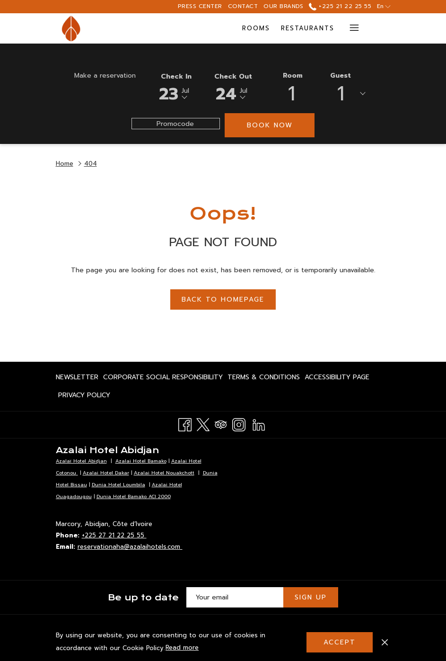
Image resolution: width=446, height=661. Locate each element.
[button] (176, 86)
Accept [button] (340, 642)
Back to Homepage (223, 299)
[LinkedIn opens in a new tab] (258, 423)
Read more (183, 648)
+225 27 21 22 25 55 (114, 535)
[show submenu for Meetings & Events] (336, 28)
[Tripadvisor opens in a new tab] (220, 423)
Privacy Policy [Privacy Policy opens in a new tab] (84, 396)
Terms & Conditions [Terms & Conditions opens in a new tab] (263, 378)
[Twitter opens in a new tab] (203, 423)
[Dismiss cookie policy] (385, 642)
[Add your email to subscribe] (234, 597)
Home (64, 163)
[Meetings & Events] (286, 28)
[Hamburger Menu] (350, 28)
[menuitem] (78, 377)
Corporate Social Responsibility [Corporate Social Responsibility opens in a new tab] (163, 378)
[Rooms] (157, 28)
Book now (270, 125)
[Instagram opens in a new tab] (238, 423)
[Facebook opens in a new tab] (185, 423)
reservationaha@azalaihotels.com (130, 546)
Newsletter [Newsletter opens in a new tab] (77, 378)
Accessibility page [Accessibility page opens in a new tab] (337, 378)
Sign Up (311, 597)
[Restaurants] (209, 28)
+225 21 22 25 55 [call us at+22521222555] (340, 6)
